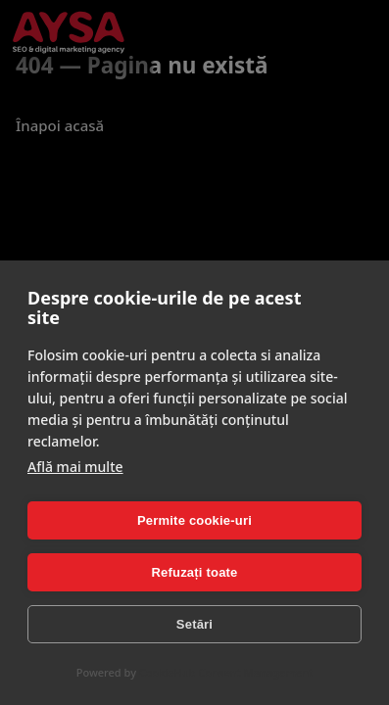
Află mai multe (75, 466)
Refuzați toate (194, 572)
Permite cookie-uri (194, 520)
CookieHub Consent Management (226, 672)
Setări (194, 624)
